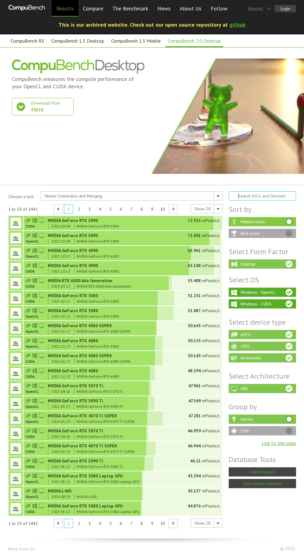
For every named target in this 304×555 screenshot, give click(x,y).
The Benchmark (130, 8)
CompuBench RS (27, 41)
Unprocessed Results (262, 483)
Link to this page (279, 443)
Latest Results (262, 472)
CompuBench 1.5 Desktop (77, 41)
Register (255, 8)
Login (285, 8)
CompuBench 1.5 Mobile (136, 41)
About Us (190, 8)
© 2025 (288, 548)
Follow (219, 8)
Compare (93, 8)
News (164, 8)
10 (162, 209)
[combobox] (131, 195)
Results (65, 8)
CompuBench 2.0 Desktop (194, 41)
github (237, 24)
